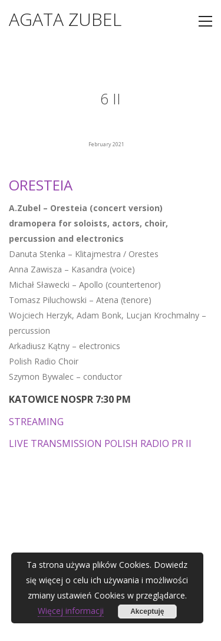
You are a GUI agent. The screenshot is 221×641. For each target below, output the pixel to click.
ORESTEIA (40, 185)
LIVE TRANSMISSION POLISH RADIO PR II (100, 443)
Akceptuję (147, 611)
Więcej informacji (71, 610)
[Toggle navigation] (205, 21)
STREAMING (36, 421)
